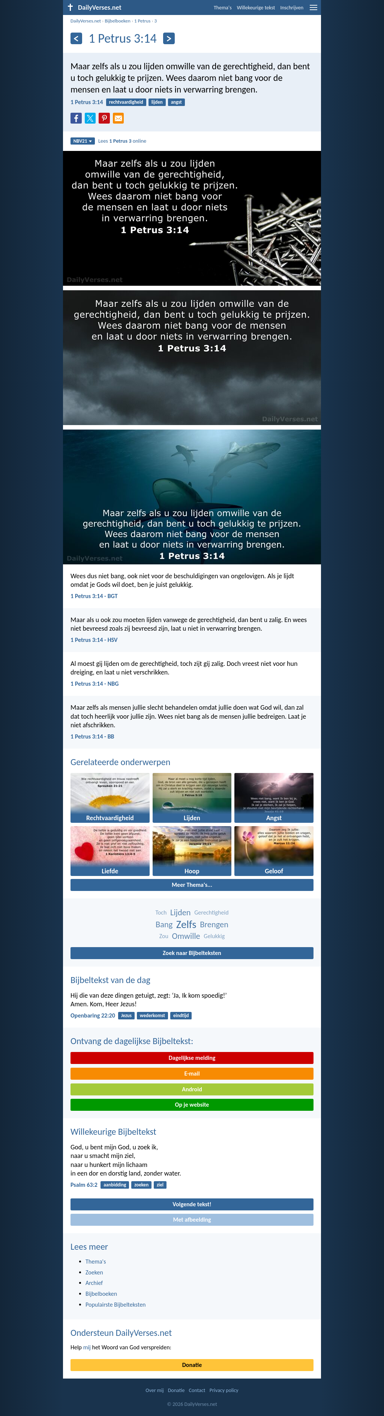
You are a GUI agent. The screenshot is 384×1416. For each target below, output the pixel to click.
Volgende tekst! (191, 1204)
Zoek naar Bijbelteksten (192, 952)
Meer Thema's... (192, 884)
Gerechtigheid (211, 912)
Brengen (214, 924)
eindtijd (181, 1015)
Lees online (122, 140)
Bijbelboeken (117, 21)
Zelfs (186, 924)
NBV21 (83, 141)
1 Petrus (142, 21)
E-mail (192, 1073)
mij (87, 1347)
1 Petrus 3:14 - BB (92, 736)
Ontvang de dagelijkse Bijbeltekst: (131, 1041)
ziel (160, 1185)
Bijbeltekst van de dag (110, 979)
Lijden (180, 912)
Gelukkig (214, 936)
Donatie (192, 1364)
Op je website (192, 1104)
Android (192, 1089)
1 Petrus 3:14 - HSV (94, 639)
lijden (157, 102)
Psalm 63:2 (84, 1184)
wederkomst (152, 1015)
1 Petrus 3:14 (86, 102)
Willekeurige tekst (256, 7)
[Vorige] (76, 38)
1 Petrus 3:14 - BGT (94, 596)
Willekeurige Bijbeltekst (113, 1131)
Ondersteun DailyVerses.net (121, 1332)
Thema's (223, 7)
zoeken (141, 1185)
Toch (160, 912)
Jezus (126, 1015)
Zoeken (94, 1272)
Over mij (155, 1390)
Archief (94, 1282)
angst (176, 102)
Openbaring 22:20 (92, 1015)
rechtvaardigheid (126, 102)
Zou (163, 936)
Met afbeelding (192, 1219)
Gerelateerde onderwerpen (120, 761)
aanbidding (115, 1185)
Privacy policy (224, 1390)
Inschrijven (291, 7)
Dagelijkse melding (192, 1057)
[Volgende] (169, 38)
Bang (164, 924)
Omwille (186, 936)
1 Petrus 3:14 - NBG (94, 683)
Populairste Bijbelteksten (116, 1304)
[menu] (313, 10)
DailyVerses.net (85, 21)
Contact (197, 1390)
